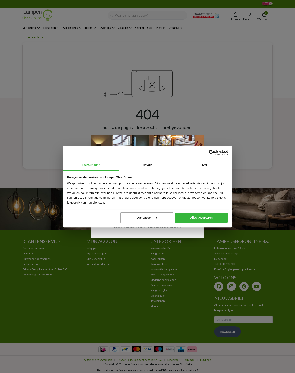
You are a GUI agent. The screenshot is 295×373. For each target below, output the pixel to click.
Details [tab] (147, 164)
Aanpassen (147, 217)
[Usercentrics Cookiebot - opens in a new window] (211, 152)
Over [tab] (204, 164)
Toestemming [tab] (91, 164)
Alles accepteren (201, 217)
